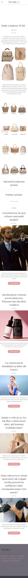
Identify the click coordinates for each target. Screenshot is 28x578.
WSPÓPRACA (4, 556)
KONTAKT (13, 556)
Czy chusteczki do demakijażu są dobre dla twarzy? (14, 366)
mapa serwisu (15, 560)
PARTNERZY (20, 556)
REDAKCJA (4, 558)
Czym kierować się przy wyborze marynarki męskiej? (14, 216)
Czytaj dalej (14, 283)
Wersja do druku (14, 201)
